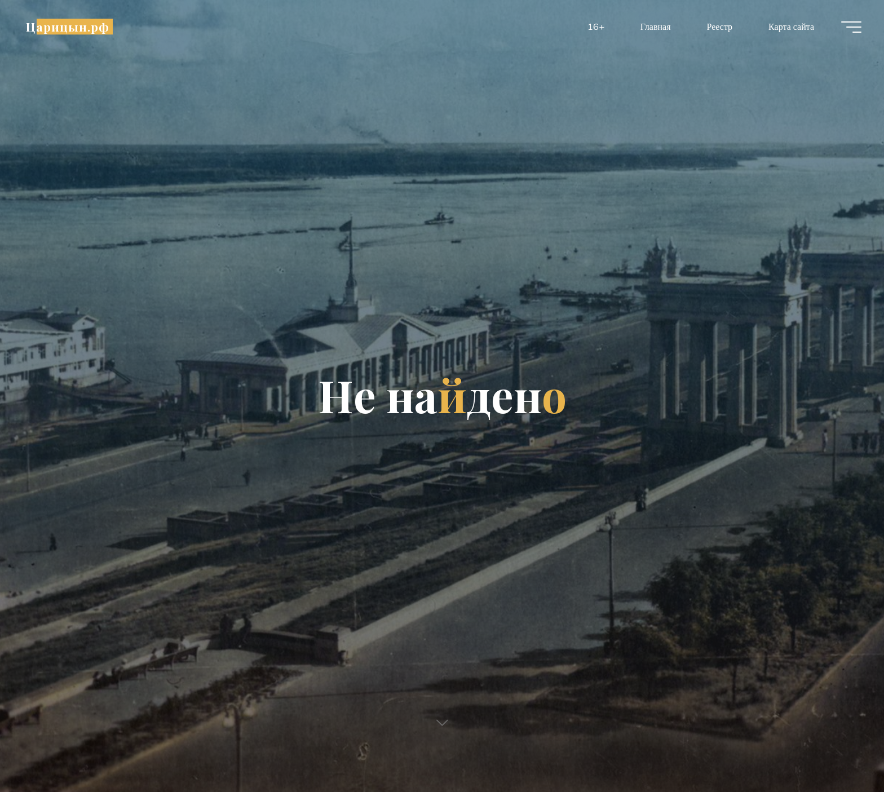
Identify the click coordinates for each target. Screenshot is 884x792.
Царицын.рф (67, 26)
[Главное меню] (851, 27)
